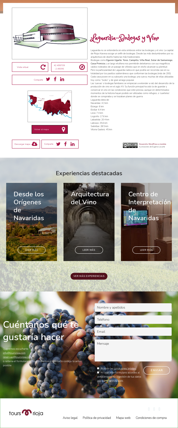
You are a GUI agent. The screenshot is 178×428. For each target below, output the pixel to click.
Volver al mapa (41, 129)
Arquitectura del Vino (90, 198)
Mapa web (123, 418)
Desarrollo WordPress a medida (152, 144)
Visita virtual (22, 67)
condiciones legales (125, 368)
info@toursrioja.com (14, 353)
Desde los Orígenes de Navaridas (29, 206)
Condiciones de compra (151, 418)
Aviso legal (70, 418)
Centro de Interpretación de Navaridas (149, 206)
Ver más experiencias (89, 276)
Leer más (31, 250)
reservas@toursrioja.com (17, 357)
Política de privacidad (97, 418)
